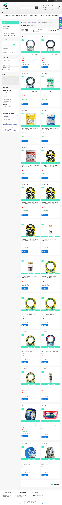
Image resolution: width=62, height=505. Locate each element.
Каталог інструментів (21, 15)
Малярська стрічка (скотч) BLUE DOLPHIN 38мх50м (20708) (29, 350)
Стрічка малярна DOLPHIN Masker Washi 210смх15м (49, 240)
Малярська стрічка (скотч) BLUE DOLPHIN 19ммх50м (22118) (49, 277)
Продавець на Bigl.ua (31, 502)
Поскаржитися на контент (29, 503)
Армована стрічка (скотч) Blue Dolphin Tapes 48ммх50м (30, 92)
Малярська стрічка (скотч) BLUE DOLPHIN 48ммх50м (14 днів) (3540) (50, 350)
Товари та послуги (27, 22)
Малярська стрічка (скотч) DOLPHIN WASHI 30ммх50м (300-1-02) (50, 203)
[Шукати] (36, 7)
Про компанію (33, 15)
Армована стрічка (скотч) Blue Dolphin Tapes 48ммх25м (50, 55)
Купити (25, 67)
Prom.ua (37, 501)
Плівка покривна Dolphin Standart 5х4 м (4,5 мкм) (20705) (50, 92)
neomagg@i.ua (7, 116)
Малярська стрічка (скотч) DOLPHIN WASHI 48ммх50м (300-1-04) (30, 240)
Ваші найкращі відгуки (7, 30)
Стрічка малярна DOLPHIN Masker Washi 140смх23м (29, 277)
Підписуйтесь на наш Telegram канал (7, 496)
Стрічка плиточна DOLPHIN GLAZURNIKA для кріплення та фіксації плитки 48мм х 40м (30, 463)
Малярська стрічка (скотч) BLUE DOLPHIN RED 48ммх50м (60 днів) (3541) (49, 425)
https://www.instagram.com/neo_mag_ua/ (10, 124)
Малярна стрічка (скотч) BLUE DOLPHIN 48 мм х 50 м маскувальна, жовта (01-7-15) (50, 463)
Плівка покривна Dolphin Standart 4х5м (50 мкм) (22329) (30, 166)
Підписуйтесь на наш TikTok (38, 495)
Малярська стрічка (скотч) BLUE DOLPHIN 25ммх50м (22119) (29, 314)
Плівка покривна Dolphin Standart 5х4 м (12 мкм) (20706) (30, 129)
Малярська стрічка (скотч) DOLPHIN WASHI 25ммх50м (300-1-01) (50, 166)
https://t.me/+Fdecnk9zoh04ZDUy (11, 115)
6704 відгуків (51, 0)
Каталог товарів (6, 26)
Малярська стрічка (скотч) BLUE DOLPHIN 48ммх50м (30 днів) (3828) (30, 424)
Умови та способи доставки (9, 33)
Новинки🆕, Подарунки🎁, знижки (10, 35)
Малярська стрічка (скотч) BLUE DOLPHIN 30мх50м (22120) (49, 314)
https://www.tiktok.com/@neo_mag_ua (10, 127)
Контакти (41, 15)
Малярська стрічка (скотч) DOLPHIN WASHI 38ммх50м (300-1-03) (30, 203)
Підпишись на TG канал (8, 15)
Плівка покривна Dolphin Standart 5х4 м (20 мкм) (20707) (50, 129)
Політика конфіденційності (40, 503)
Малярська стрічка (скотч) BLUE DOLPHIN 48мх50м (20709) (29, 387)
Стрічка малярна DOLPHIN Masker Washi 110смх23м (49, 387)
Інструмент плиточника (52, 15)
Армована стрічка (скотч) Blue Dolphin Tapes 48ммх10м (30, 55)
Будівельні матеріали (36, 22)
